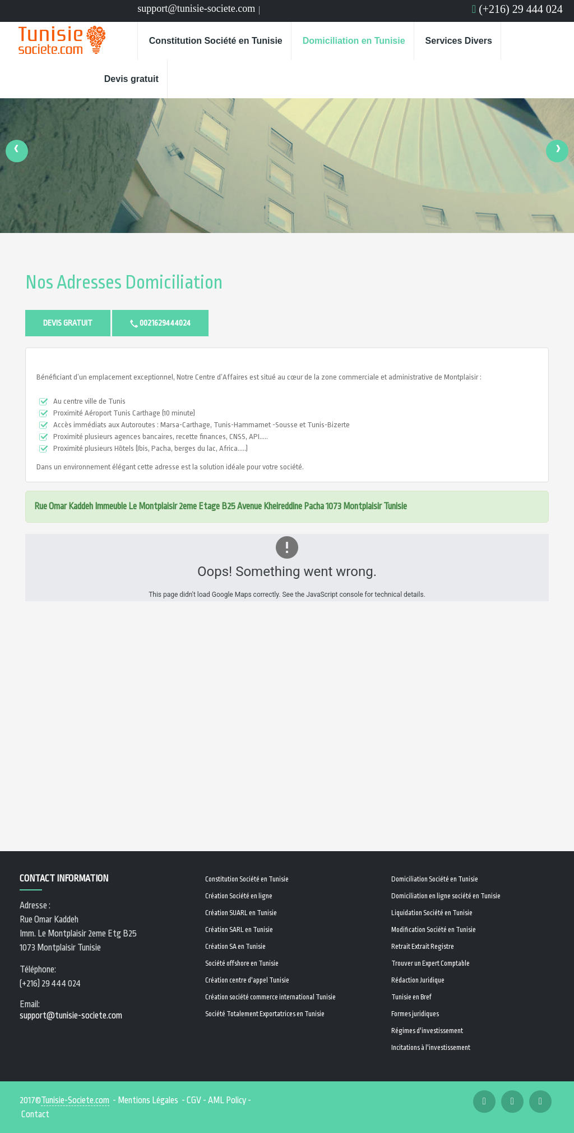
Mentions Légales (148, 1100)
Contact (35, 1114)
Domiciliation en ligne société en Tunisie (446, 896)
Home (116, 41)
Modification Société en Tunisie (433, 930)
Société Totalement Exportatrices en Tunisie (265, 1014)
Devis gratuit (131, 79)
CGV (194, 1100)
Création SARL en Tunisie (239, 930)
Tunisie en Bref (411, 997)
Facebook (267, 11)
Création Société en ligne (238, 896)
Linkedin (282, 11)
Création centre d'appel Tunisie (247, 980)
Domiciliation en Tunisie (354, 40)
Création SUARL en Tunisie (241, 913)
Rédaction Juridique (418, 980)
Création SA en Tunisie (235, 947)
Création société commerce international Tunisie (270, 997)
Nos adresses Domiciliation (124, 282)
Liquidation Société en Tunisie (432, 913)
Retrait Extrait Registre (422, 947)
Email (297, 11)
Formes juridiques (415, 1014)
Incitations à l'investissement (430, 1048)
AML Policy (227, 1100)
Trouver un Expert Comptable (430, 963)
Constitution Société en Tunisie (216, 40)
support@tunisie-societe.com (196, 8)
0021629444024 (160, 323)
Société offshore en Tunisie (242, 963)
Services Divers (458, 40)
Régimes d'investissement (427, 1031)
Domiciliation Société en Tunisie (434, 879)
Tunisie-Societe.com (75, 1100)
